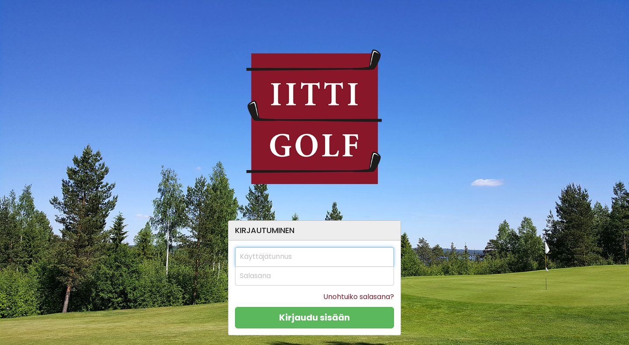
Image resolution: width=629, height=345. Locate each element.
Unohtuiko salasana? (358, 297)
